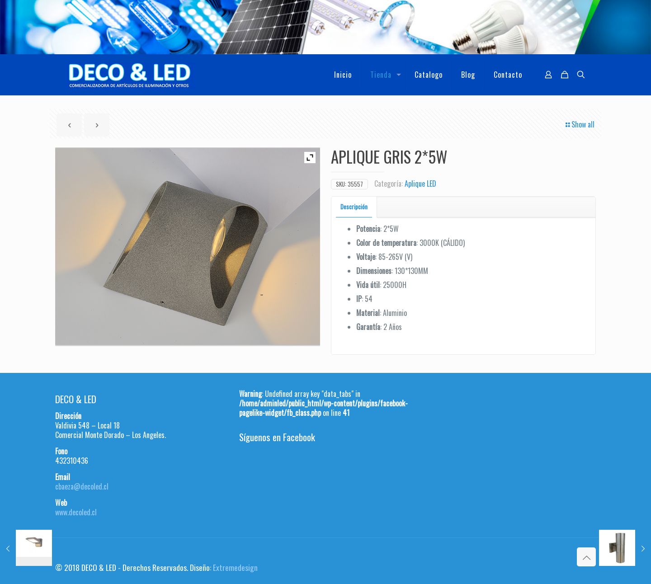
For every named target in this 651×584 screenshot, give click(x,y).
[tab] (354, 207)
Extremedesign (235, 567)
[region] (325, 27)
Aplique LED (420, 183)
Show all (579, 124)
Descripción (354, 206)
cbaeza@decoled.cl (81, 486)
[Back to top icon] (586, 556)
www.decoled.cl (76, 512)
